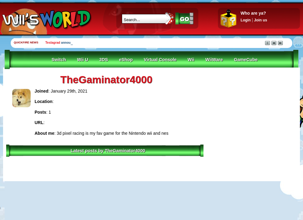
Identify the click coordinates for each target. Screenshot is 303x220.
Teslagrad (52, 42)
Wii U (82, 59)
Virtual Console (160, 59)
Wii (191, 59)
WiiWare (214, 59)
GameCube (245, 59)
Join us (260, 20)
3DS (103, 59)
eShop (126, 59)
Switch (58, 59)
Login (246, 20)
